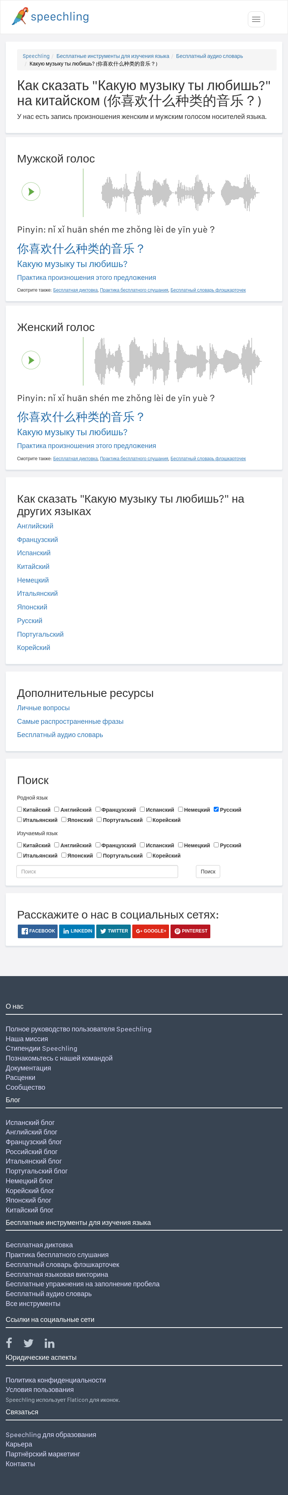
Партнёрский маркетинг (43, 1454)
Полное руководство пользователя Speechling (79, 1029)
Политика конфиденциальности (56, 1380)
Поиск (208, 872)
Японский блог (28, 1200)
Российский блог (32, 1152)
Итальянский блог (34, 1161)
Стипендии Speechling (41, 1048)
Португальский (40, 634)
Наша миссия (27, 1039)
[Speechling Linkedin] (54, 1345)
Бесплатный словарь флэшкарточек (62, 1264)
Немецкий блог (29, 1181)
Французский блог (34, 1142)
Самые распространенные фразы (70, 721)
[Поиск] (97, 871)
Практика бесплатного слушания (57, 1255)
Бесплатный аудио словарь (209, 56)
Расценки (20, 1077)
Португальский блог (37, 1171)
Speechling (36, 56)
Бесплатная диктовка (39, 1245)
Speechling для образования (51, 1435)
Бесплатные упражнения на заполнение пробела (83, 1284)
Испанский (34, 553)
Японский (32, 607)
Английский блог (32, 1132)
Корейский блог (30, 1191)
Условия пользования (40, 1389)
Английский (35, 526)
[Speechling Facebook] (14, 1345)
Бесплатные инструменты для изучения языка (112, 56)
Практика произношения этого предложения (86, 277)
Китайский (33, 566)
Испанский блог (30, 1122)
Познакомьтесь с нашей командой (59, 1058)
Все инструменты (33, 1304)
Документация (28, 1068)
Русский (29, 621)
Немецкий (33, 580)
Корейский (33, 647)
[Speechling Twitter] (33, 1345)
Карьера (19, 1444)
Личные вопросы (43, 708)
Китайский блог (29, 1210)
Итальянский (37, 593)
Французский (37, 540)
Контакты (20, 1464)
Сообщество (25, 1087)
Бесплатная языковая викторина (57, 1274)
